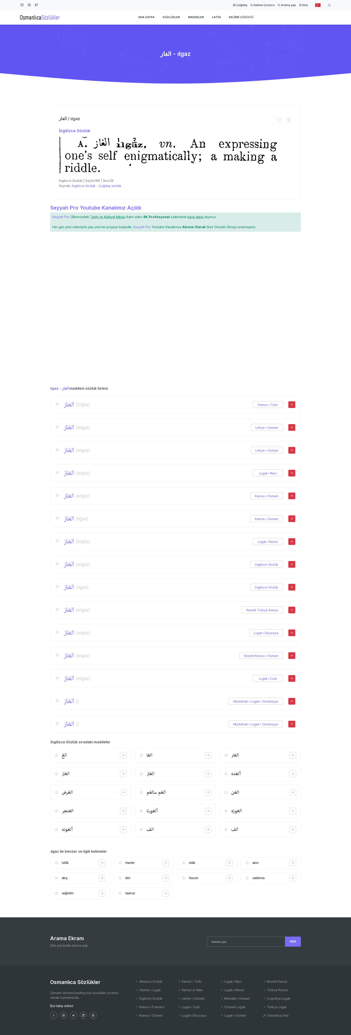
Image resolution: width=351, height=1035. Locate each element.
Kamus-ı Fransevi (149, 1007)
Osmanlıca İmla (276, 1015)
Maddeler (196, 17)
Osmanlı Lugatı (232, 1007)
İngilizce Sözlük (74, 130)
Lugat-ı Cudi (268, 678)
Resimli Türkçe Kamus (262, 610)
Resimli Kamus (275, 981)
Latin (216, 17)
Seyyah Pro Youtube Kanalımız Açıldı (95, 208)
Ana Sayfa (146, 17)
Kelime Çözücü (262, 5)
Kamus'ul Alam (190, 990)
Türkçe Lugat (274, 1007)
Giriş (303, 5)
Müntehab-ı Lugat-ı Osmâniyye (255, 701)
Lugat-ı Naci (268, 473)
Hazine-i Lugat (148, 990)
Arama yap (286, 5)
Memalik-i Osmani (235, 998)
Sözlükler (171, 17)
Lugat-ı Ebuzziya (266, 633)
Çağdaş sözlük (110, 186)
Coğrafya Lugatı (276, 998)
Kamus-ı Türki (268, 405)
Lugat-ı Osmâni (233, 1015)
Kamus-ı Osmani (266, 496)
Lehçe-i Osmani (266, 427)
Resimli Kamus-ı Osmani (261, 656)
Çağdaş (240, 5)
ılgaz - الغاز (59, 388)
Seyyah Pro (61, 217)
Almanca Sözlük (149, 981)
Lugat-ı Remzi (268, 542)
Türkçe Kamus (275, 990)
